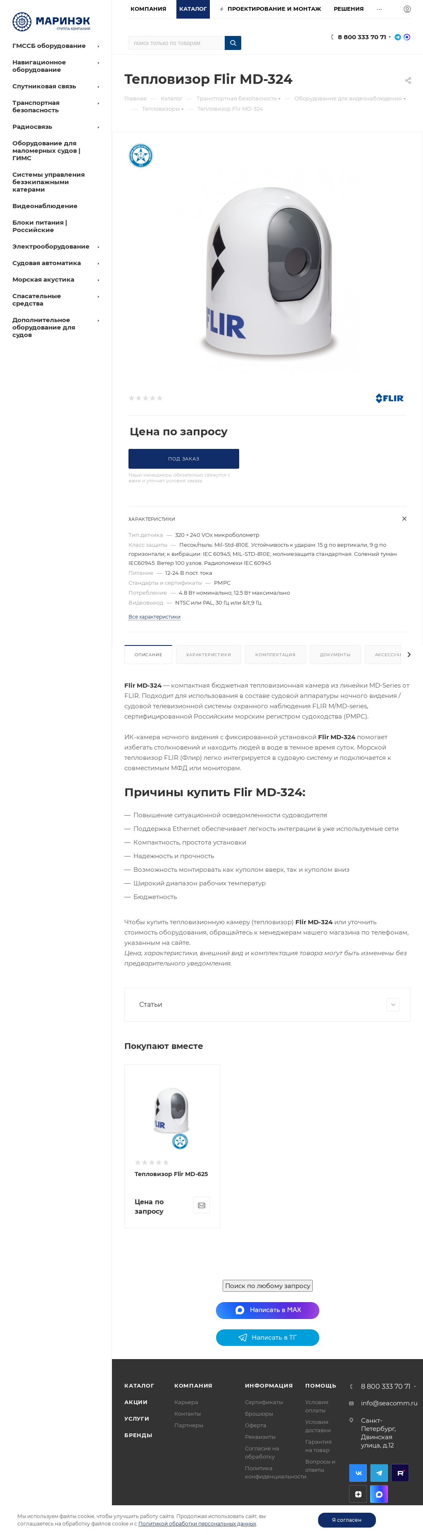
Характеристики (208, 654)
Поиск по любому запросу (267, 1469)
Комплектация (275, 654)
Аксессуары (391, 654)
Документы (335, 654)
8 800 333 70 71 (362, 37)
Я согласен (346, 1520)
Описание (148, 654)
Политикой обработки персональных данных (197, 1524)
